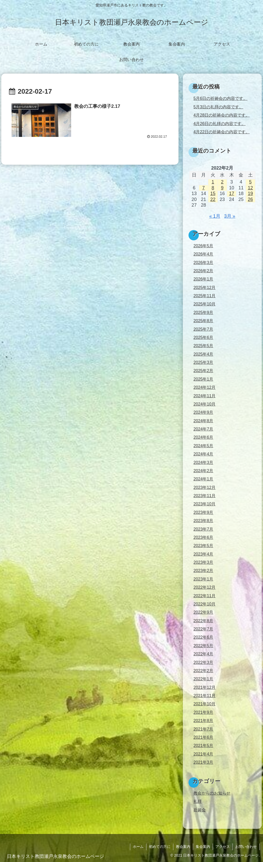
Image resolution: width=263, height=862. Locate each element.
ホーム (138, 847)
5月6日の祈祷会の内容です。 (220, 98)
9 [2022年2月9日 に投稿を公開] (222, 187)
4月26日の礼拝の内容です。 (219, 123)
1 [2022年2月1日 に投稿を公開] (213, 181)
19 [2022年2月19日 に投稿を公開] (250, 193)
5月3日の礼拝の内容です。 (218, 106)
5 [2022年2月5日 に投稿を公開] (250, 181)
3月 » (229, 216)
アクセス (222, 847)
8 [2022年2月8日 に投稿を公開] (213, 187)
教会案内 (183, 847)
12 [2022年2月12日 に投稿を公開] (250, 187)
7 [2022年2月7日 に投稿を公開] (203, 187)
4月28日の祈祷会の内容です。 (221, 115)
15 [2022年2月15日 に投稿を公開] (212, 193)
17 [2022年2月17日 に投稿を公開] (231, 193)
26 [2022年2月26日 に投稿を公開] (250, 199)
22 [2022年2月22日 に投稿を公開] (212, 199)
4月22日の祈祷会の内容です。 (221, 131)
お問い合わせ (246, 847)
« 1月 (214, 216)
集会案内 (203, 847)
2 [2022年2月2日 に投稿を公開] (222, 181)
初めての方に (160, 847)
